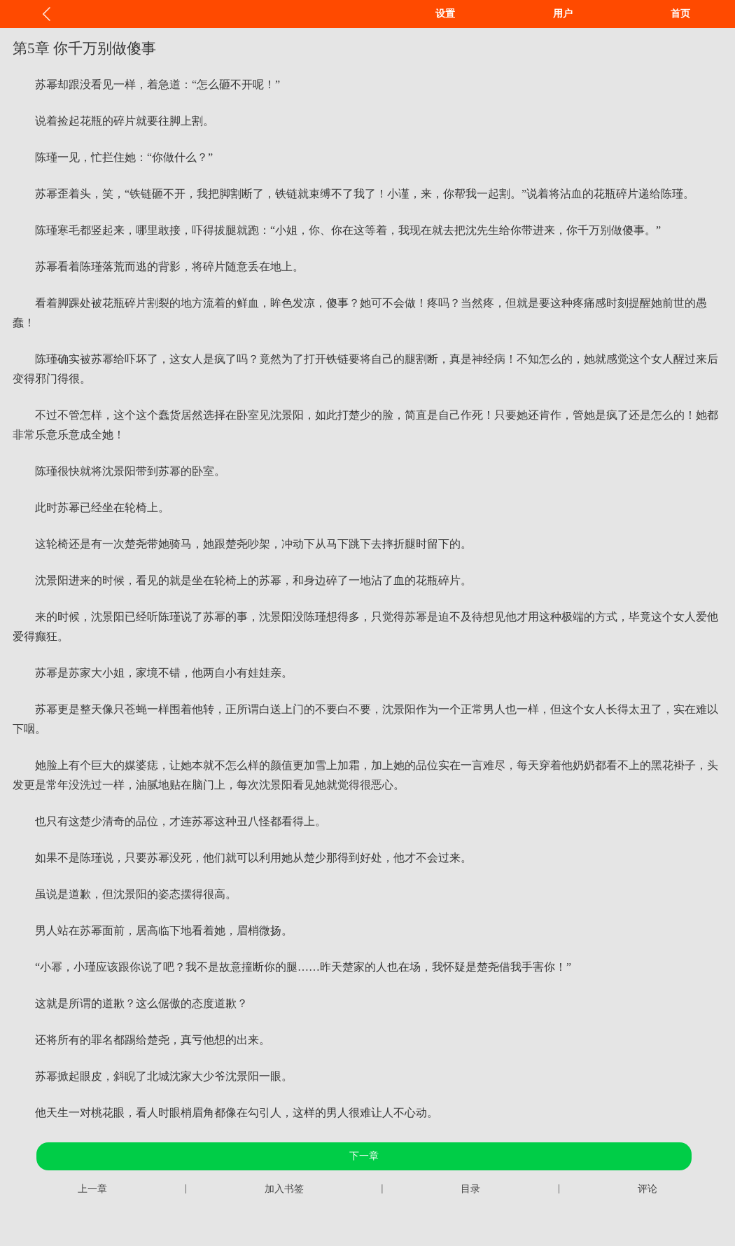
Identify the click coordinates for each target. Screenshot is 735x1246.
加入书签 (284, 1189)
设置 (445, 13)
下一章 (364, 1156)
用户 (563, 13)
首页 (680, 13)
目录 (470, 1189)
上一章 (92, 1189)
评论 (647, 1189)
